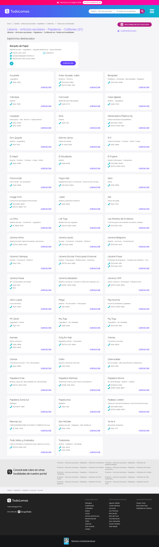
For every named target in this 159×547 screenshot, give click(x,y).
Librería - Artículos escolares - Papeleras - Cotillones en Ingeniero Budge (125, 463)
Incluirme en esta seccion (134, 24)
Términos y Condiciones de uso (83, 541)
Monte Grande (90, 519)
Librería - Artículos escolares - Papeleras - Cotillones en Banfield (80, 463)
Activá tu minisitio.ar (92, 2)
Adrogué (88, 503)
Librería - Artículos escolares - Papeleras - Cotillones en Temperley (77, 473)
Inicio (9, 24)
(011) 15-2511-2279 (18, 53)
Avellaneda (89, 506)
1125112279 (48, 53)
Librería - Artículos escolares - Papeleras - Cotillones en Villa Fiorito (79, 478)
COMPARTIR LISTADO (126, 31)
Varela (87, 529)
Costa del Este (114, 506)
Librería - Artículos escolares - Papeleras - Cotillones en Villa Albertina (79, 482)
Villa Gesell (113, 526)
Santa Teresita (114, 524)
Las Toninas (113, 511)
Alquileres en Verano (144, 508)
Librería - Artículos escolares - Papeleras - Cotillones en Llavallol (80, 467)
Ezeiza (87, 511)
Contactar (68, 63)
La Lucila (112, 508)
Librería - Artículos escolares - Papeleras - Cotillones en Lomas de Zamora (128, 468)
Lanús (87, 513)
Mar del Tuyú (114, 516)
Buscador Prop (142, 506)
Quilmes (88, 524)
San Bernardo (114, 519)
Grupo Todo (140, 503)
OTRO (87, 521)
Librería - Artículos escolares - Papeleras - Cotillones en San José (127, 482)
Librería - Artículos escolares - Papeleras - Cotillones (34, 24)
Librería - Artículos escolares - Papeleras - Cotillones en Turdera (128, 472)
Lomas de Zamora (92, 516)
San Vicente (89, 526)
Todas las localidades (65, 24)
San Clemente (114, 521)
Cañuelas (89, 508)
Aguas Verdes (114, 503)
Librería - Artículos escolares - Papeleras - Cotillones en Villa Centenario (127, 478)
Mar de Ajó (113, 513)
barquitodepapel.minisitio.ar (22, 56)
